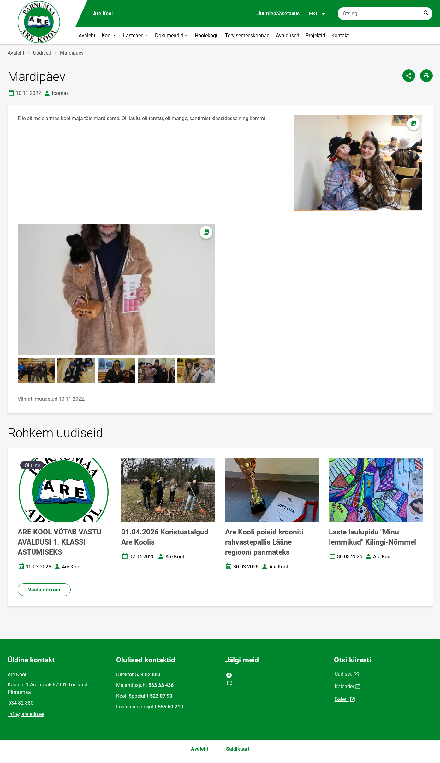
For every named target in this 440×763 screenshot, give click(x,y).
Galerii (342, 699)
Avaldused (287, 35)
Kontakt (340, 35)
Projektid (315, 35)
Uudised (42, 53)
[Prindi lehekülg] (426, 75)
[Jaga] (408, 75)
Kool (109, 35)
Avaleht (87, 35)
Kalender (344, 687)
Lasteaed (136, 35)
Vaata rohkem (44, 590)
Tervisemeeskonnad (247, 35)
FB (229, 678)
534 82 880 (20, 703)
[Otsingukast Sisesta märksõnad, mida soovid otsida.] (385, 13)
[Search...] (426, 13)
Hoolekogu (207, 35)
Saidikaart (237, 749)
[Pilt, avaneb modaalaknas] (116, 289)
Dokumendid (171, 35)
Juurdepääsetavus (278, 13)
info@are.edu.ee (26, 714)
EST (317, 14)
